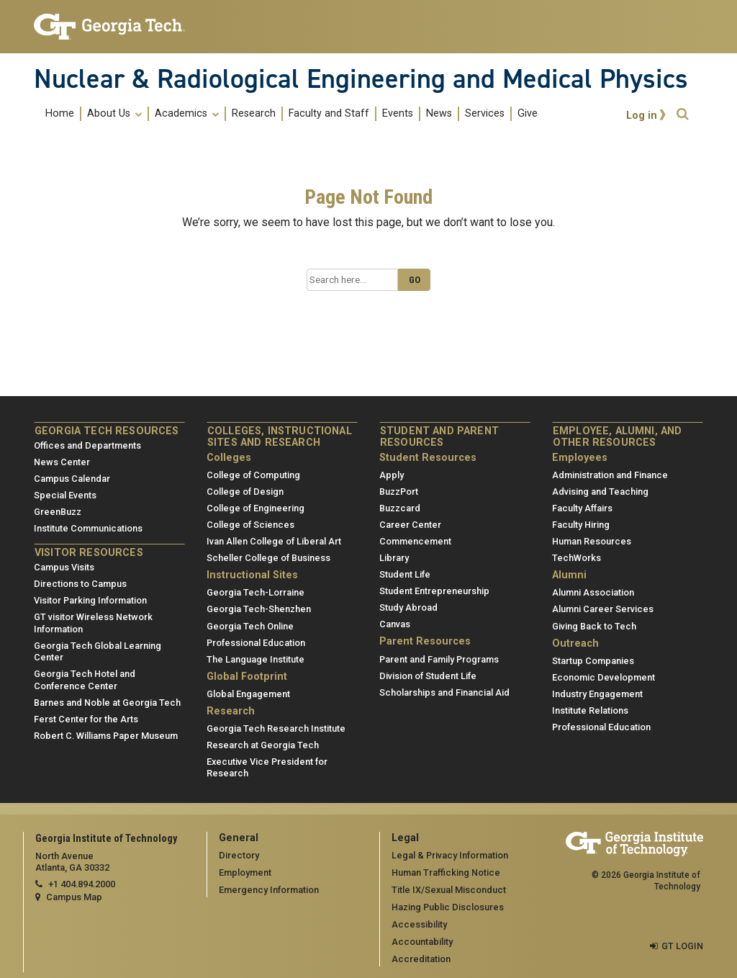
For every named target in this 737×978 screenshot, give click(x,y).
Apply (391, 475)
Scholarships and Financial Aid (444, 692)
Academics (187, 114)
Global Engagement (248, 693)
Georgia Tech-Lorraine (255, 592)
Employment (245, 872)
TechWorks (576, 557)
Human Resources (591, 541)
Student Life (404, 574)
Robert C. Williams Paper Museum (106, 735)
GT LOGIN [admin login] (682, 946)
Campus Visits (64, 567)
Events (397, 114)
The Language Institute (255, 658)
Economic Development (603, 677)
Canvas (394, 624)
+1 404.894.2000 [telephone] (81, 884)
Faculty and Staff (329, 114)
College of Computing (253, 475)
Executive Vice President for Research (267, 767)
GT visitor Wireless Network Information (93, 622)
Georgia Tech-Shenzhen (259, 609)
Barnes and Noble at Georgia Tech (107, 702)
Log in (641, 115)
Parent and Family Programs (439, 658)
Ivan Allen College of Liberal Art (274, 541)
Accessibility (419, 924)
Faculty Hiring (581, 524)
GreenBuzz (57, 511)
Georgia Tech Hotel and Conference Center (84, 679)
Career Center (410, 524)
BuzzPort (398, 491)
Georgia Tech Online (250, 625)
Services (485, 114)
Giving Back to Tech (594, 625)
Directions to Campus (80, 583)
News (439, 114)
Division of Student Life (427, 675)
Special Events (65, 495)
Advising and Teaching (600, 491)
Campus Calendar (72, 478)
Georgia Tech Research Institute (276, 728)
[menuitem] (291, 113)
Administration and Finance (610, 475)
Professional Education (256, 642)
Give (527, 114)
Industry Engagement (597, 693)
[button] (682, 114)
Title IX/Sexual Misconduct (449, 889)
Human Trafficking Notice (446, 872)
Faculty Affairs (582, 508)
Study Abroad (408, 607)
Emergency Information (269, 889)
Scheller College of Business (268, 557)
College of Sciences (250, 524)
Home (59, 114)
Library (394, 557)
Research (254, 114)
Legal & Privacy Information (450, 855)
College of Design (245, 491)
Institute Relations (590, 710)
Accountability (422, 941)
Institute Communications (88, 528)
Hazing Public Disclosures (448, 907)
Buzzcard (399, 508)
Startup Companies (593, 660)
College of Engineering (255, 508)
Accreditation (421, 959)
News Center (62, 462)
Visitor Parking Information (90, 600)
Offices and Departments (87, 445)
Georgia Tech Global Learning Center (97, 651)
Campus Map (74, 897)
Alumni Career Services (603, 609)
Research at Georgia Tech (263, 745)
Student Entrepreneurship (434, 591)
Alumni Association (593, 592)
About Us (114, 114)
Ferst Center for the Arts (86, 719)
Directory (239, 855)
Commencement (415, 541)
